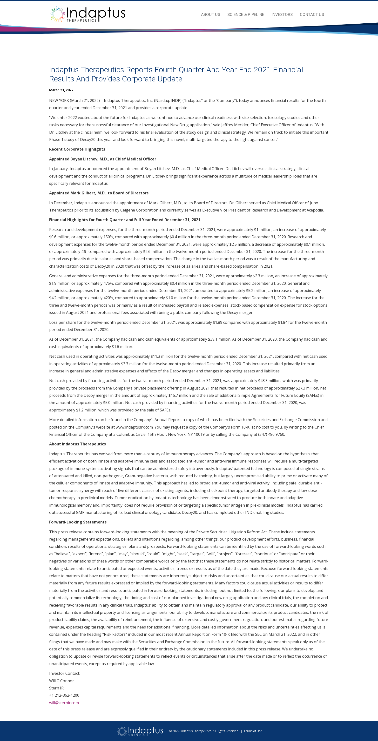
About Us (210, 14)
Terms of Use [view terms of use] (253, 731)
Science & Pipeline (245, 14)
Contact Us (312, 14)
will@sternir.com (64, 702)
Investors (282, 14)
